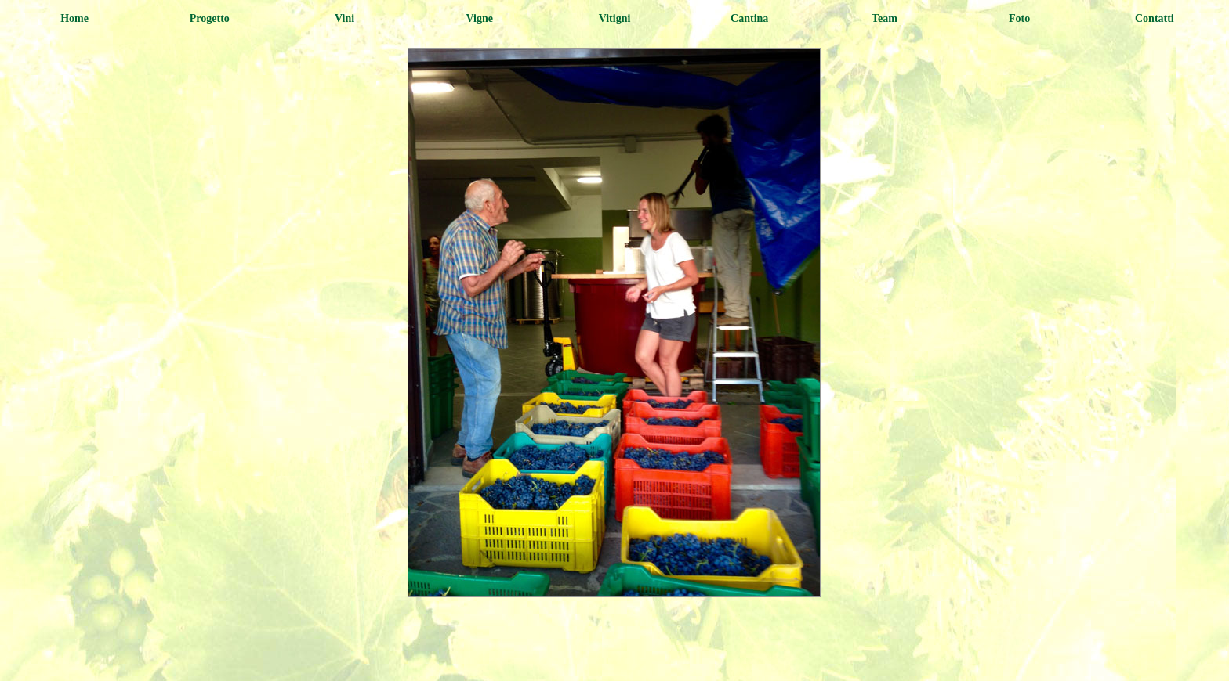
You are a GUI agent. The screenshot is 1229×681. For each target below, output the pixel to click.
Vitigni (615, 18)
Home (74, 18)
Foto (1019, 18)
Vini (344, 18)
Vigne (479, 18)
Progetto (210, 18)
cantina (749, 18)
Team (884, 18)
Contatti (1154, 18)
